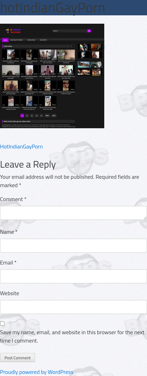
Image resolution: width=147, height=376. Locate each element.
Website (9, 293)
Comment (13, 199)
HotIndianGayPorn (21, 146)
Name (9, 232)
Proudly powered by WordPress (36, 372)
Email (8, 262)
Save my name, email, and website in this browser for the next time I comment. (72, 336)
